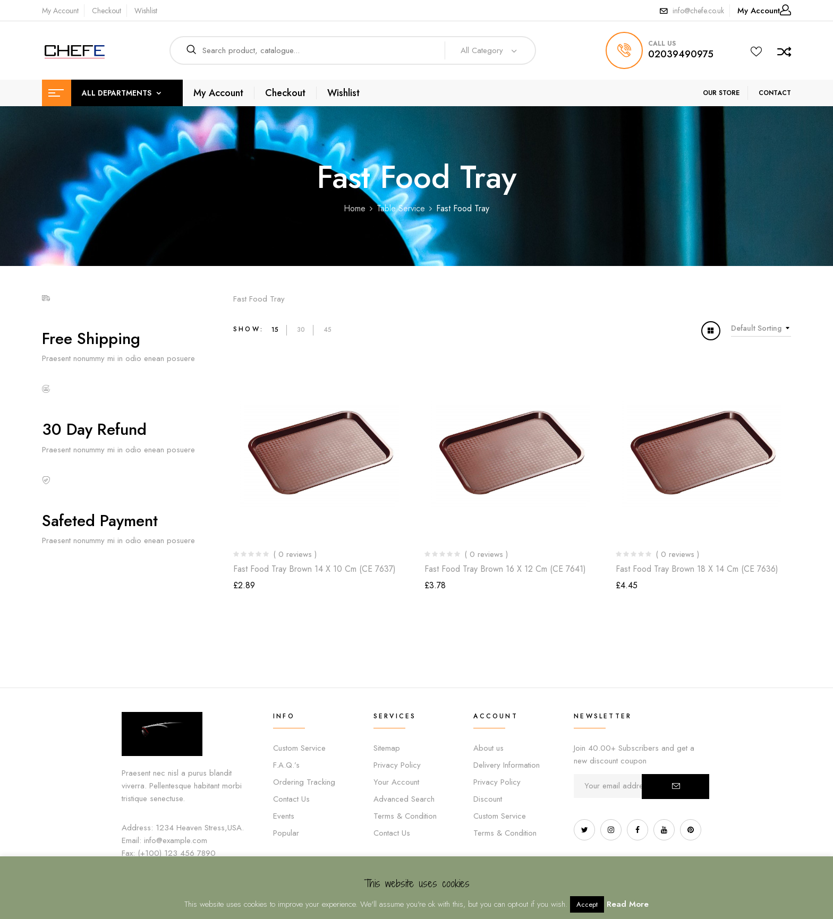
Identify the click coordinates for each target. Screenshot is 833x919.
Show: (248, 329)
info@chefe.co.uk (698, 10)
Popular (286, 833)
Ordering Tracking (304, 782)
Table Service (401, 208)
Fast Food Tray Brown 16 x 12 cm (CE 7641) (505, 569)
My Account (60, 10)
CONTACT (775, 93)
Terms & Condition (405, 816)
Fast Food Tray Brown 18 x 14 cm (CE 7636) (697, 569)
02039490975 (680, 54)
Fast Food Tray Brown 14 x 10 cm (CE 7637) (314, 569)
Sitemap (386, 748)
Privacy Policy (397, 765)
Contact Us (291, 799)
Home (355, 208)
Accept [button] (587, 904)
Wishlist (145, 10)
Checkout (106, 10)
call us (662, 43)
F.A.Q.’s (286, 765)
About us (488, 748)
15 (274, 329)
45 (328, 329)
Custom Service (299, 748)
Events (283, 816)
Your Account (396, 782)
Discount (487, 799)
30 (301, 329)
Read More (628, 904)
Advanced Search (404, 799)
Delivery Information (506, 765)
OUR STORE (721, 93)
